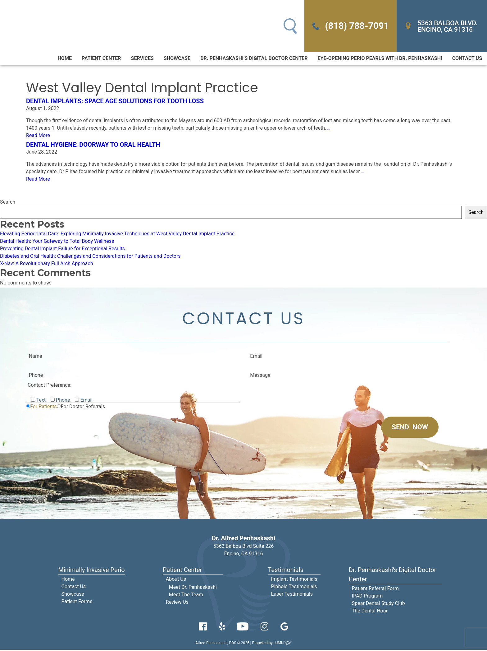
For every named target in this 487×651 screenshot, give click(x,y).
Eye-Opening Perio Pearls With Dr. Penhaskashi (380, 59)
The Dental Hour (370, 612)
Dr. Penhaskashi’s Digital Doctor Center (253, 59)
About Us (176, 580)
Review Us (177, 603)
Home (65, 59)
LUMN (282, 644)
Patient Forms (77, 603)
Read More (38, 136)
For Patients (43, 408)
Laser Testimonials (292, 595)
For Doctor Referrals (83, 408)
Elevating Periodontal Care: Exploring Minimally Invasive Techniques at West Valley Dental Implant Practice (117, 234)
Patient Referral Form (375, 590)
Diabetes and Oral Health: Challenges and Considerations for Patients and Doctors (90, 257)
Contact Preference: (49, 386)
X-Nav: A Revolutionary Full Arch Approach (46, 264)
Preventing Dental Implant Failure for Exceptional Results (62, 249)
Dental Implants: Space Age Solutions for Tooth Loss (115, 101)
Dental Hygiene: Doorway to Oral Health (93, 145)
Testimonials (285, 571)
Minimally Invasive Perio (91, 571)
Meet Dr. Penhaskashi (193, 588)
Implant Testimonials (294, 580)
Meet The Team (186, 596)
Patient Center (101, 59)
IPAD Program (367, 597)
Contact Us (467, 59)
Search (7, 202)
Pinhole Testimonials (294, 588)
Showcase (177, 59)
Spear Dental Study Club (378, 604)
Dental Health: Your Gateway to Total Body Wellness (57, 242)
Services (142, 59)
